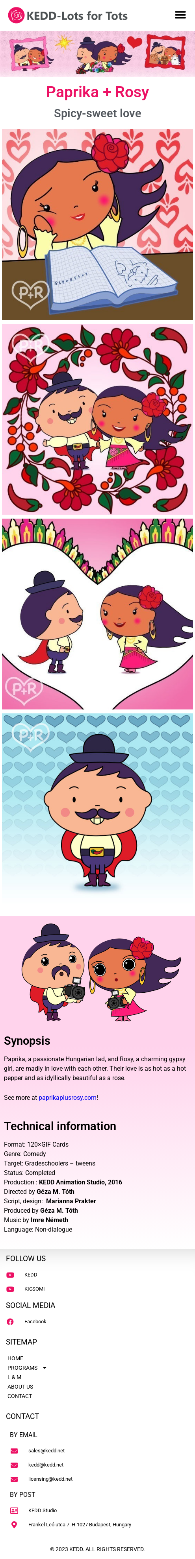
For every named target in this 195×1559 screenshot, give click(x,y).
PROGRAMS (27, 1367)
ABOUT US (20, 1387)
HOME (15, 1358)
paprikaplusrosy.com (68, 1097)
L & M (14, 1377)
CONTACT (19, 1396)
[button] (180, 15)
